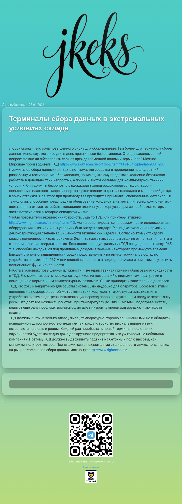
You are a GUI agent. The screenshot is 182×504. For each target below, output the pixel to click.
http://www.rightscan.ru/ (108, 350)
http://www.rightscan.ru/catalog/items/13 (42, 223)
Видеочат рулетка (91, 467)
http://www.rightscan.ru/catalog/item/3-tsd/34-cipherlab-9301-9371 (113, 164)
